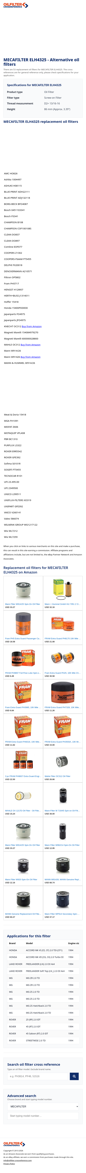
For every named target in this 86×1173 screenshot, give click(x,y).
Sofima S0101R (12, 463)
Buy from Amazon (32, 326)
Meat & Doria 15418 (15, 414)
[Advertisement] (43, 32)
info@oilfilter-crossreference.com (17, 1160)
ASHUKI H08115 (13, 185)
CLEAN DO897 (12, 240)
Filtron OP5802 (12, 277)
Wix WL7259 (11, 536)
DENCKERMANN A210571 (18, 271)
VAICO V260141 (12, 512)
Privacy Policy (9, 1163)
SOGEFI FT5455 (12, 469)
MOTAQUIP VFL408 (14, 433)
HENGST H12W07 (13, 289)
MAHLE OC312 (12, 344)
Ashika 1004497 (12, 179)
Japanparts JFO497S (15, 320)
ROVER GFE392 (12, 457)
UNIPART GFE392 (13, 506)
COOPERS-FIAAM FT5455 (17, 259)
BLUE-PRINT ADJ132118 (17, 197)
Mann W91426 (12, 356)
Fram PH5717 (11, 283)
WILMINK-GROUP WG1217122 (20, 524)
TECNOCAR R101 (13, 475)
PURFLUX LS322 (12, 445)
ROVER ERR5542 (13, 451)
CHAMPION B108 (13, 222)
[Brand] (43, 1106)
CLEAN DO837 (12, 234)
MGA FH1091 (11, 420)
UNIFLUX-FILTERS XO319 (17, 500)
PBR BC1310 (11, 439)
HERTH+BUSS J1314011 (17, 295)
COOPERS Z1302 (13, 252)
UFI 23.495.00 (11, 481)
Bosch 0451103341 (14, 210)
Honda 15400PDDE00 (16, 307)
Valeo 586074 (11, 518)
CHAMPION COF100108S (17, 228)
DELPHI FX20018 (13, 265)
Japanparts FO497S (14, 314)
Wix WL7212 (11, 530)
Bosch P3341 (11, 216)
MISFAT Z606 (11, 426)
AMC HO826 (10, 173)
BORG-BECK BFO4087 (16, 203)
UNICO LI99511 (12, 494)
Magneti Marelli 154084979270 (21, 332)
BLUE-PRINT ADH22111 (17, 191)
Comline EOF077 (13, 246)
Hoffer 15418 (11, 301)
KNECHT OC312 (12, 326)
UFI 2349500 (11, 488)
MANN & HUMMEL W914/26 (19, 362)
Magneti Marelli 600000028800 (21, 338)
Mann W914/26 (12, 350)
